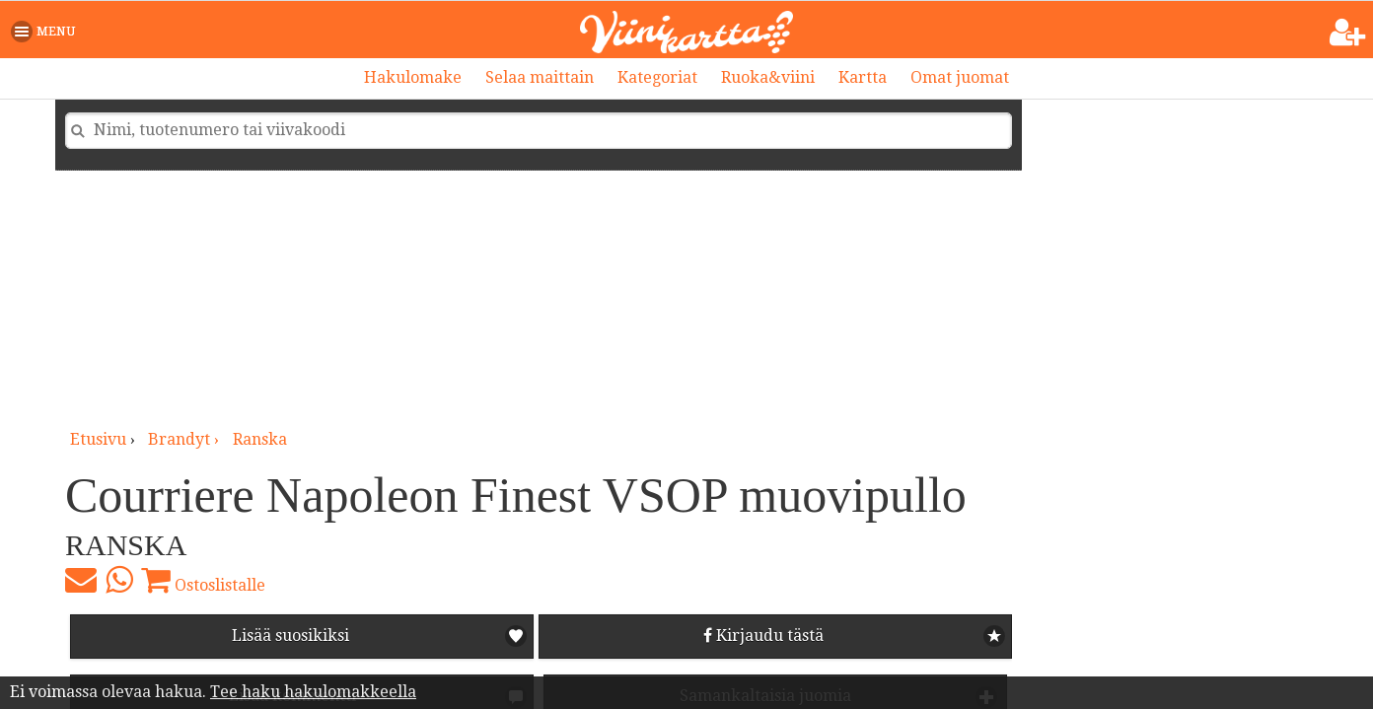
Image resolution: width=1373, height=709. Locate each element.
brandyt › (185, 439)
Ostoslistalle (203, 580)
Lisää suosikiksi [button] (290, 635)
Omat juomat (959, 77)
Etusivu (98, 439)
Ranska (260, 439)
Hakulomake (413, 77)
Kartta (862, 77)
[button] (47, 31)
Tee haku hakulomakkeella (313, 691)
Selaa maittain (539, 77)
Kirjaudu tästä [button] (763, 635)
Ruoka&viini (768, 77)
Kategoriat (657, 77)
